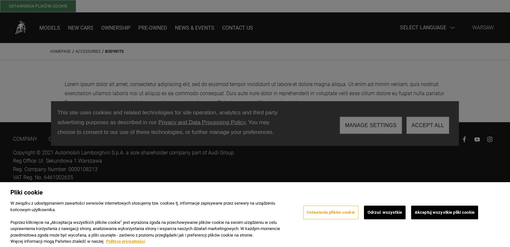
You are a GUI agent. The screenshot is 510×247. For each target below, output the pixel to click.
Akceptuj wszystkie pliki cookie (445, 217)
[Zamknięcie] (499, 217)
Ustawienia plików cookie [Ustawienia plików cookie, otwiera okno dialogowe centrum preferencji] (331, 217)
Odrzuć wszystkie (385, 217)
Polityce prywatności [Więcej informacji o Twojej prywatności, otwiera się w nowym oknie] (125, 244)
